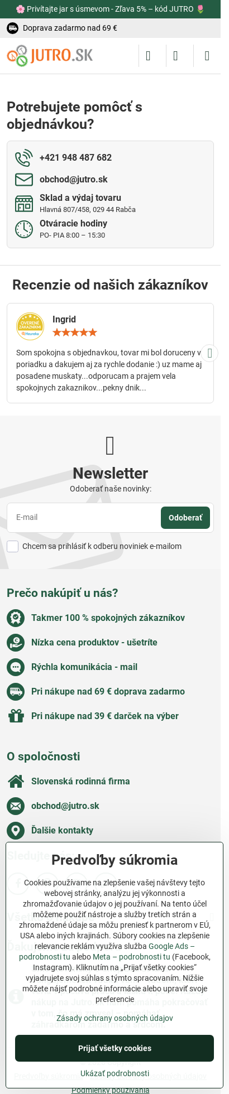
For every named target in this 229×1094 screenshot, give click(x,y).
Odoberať (185, 517)
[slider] (75, 332)
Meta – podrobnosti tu (131, 956)
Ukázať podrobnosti (114, 1073)
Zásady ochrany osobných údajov (114, 1018)
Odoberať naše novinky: (110, 488)
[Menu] (207, 56)
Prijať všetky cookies (114, 1048)
